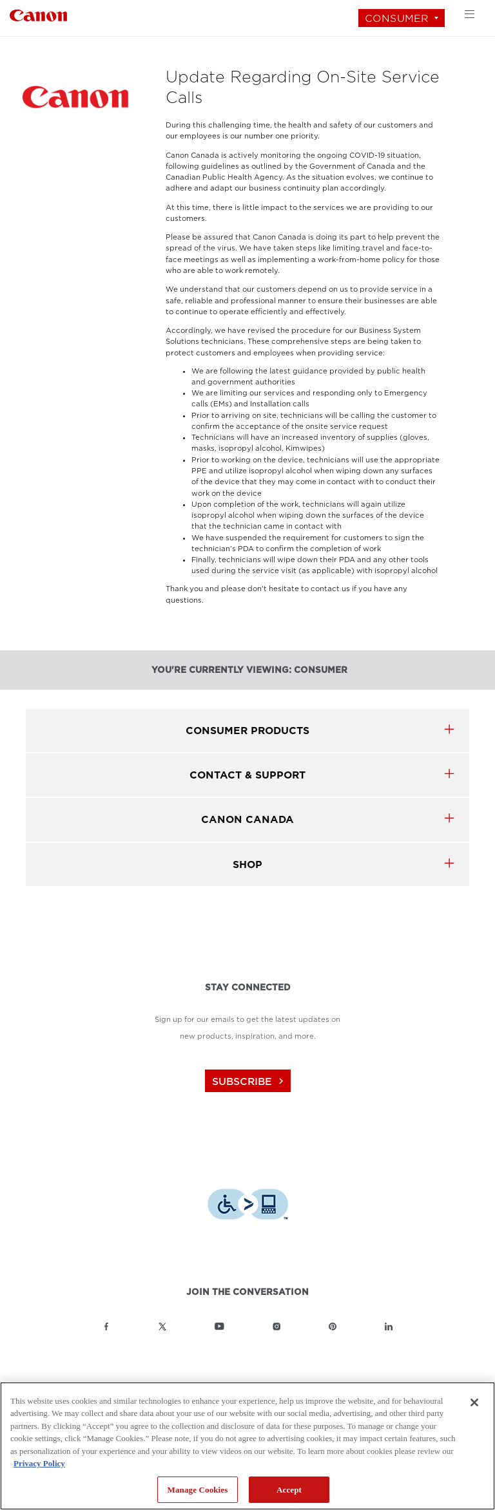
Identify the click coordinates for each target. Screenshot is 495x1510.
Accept (289, 1490)
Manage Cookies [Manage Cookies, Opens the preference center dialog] (198, 1490)
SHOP (247, 864)
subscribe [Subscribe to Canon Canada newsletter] (249, 1081)
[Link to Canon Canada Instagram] (276, 1326)
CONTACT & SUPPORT (247, 775)
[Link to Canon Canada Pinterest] (332, 1326)
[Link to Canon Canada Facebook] (106, 1326)
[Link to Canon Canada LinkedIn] (389, 1326)
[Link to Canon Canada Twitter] (162, 1326)
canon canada (247, 819)
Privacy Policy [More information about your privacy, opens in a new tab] (39, 1463)
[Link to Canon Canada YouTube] (219, 1326)
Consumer (397, 18)
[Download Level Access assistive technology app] (248, 1206)
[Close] (474, 1402)
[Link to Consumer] (38, 13)
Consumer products (247, 730)
